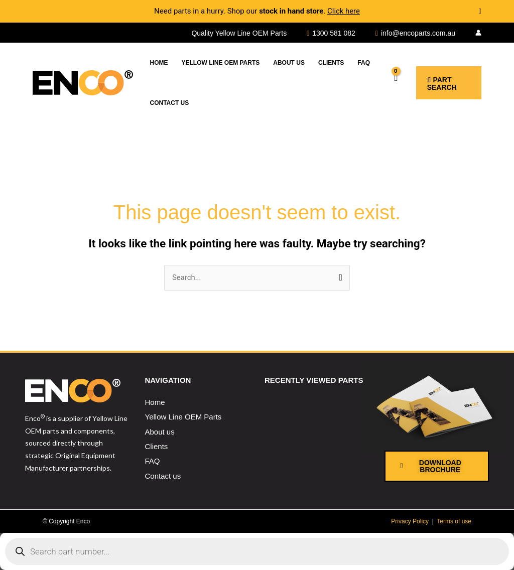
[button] (442, 82)
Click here (343, 11)
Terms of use (454, 521)
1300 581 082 (333, 33)
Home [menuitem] (155, 402)
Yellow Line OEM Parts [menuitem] (183, 417)
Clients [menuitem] (156, 446)
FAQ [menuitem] (152, 461)
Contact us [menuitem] (163, 476)
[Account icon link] (478, 33)
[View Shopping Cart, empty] (387, 82)
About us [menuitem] (160, 432)
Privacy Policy (410, 521)
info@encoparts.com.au (418, 33)
